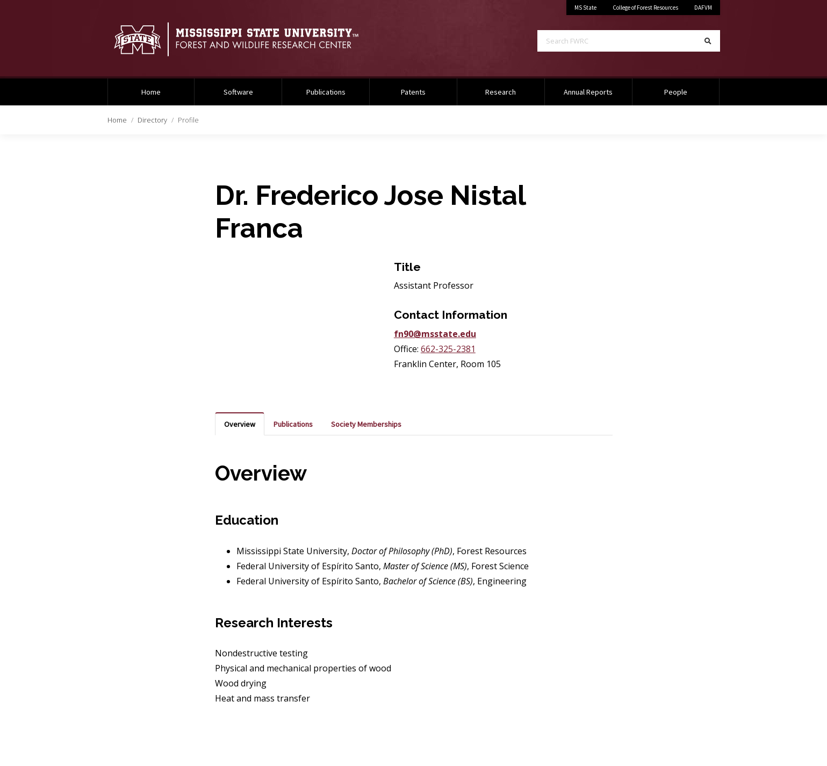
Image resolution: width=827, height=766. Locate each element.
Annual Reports (588, 92)
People (675, 92)
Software (238, 92)
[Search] (708, 41)
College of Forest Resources (645, 7)
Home (117, 120)
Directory (152, 120)
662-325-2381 (448, 349)
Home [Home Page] (151, 92)
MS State (585, 7)
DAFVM (703, 7)
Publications (326, 92)
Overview (239, 424)
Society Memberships (366, 424)
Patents (413, 92)
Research (500, 92)
